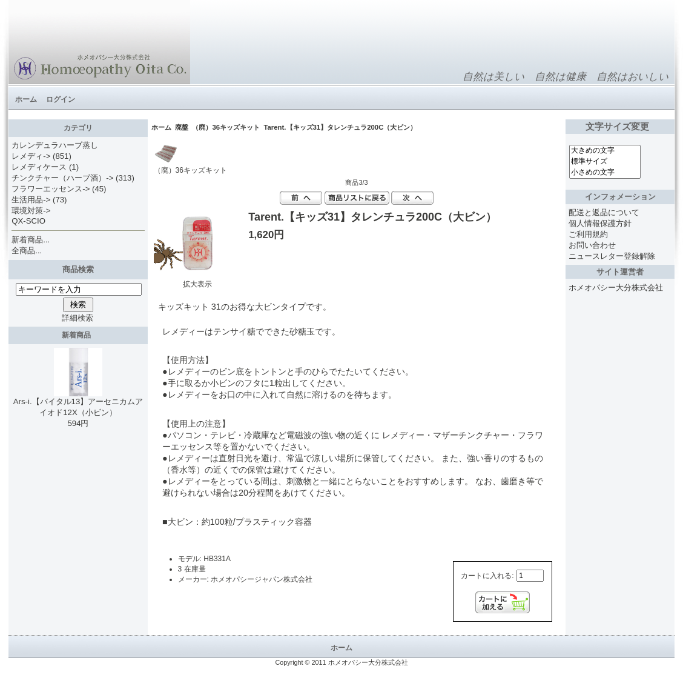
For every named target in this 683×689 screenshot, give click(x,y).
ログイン (60, 99)
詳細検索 (77, 317)
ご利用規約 (588, 234)
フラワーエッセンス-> (51, 188)
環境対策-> (31, 210)
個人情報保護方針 (600, 223)
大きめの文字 (605, 150)
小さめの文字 (605, 172)
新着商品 (78, 335)
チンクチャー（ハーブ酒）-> (62, 177)
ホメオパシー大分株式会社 (616, 287)
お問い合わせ (592, 245)
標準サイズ (605, 161)
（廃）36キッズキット (226, 127)
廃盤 (181, 127)
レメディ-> (31, 156)
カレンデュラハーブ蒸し (55, 145)
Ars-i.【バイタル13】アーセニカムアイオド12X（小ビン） (78, 403)
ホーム (26, 99)
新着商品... (31, 239)
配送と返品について (604, 212)
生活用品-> (31, 199)
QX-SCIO (28, 220)
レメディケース (39, 166)
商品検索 (78, 269)
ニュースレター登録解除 (612, 256)
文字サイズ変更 (620, 126)
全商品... (27, 250)
